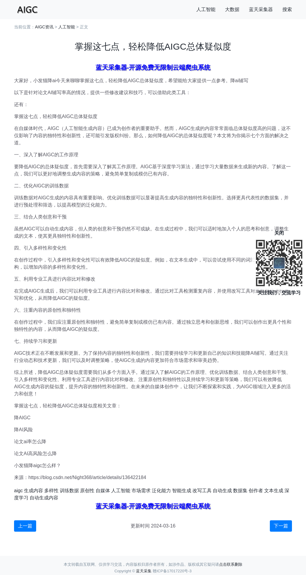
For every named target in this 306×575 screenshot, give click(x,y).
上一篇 (25, 525)
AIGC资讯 (44, 27)
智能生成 (181, 490)
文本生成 (273, 490)
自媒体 (103, 490)
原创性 (87, 490)
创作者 (256, 490)
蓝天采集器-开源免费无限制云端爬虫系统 (153, 67)
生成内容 (33, 490)
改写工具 (202, 490)
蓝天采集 (144, 571)
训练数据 (69, 490)
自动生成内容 (44, 497)
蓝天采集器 (261, 9)
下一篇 (281, 525)
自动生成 (222, 490)
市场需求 (141, 490)
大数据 (232, 9)
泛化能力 (161, 490)
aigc (18, 490)
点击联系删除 (230, 564)
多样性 (51, 490)
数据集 (240, 490)
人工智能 (205, 9)
